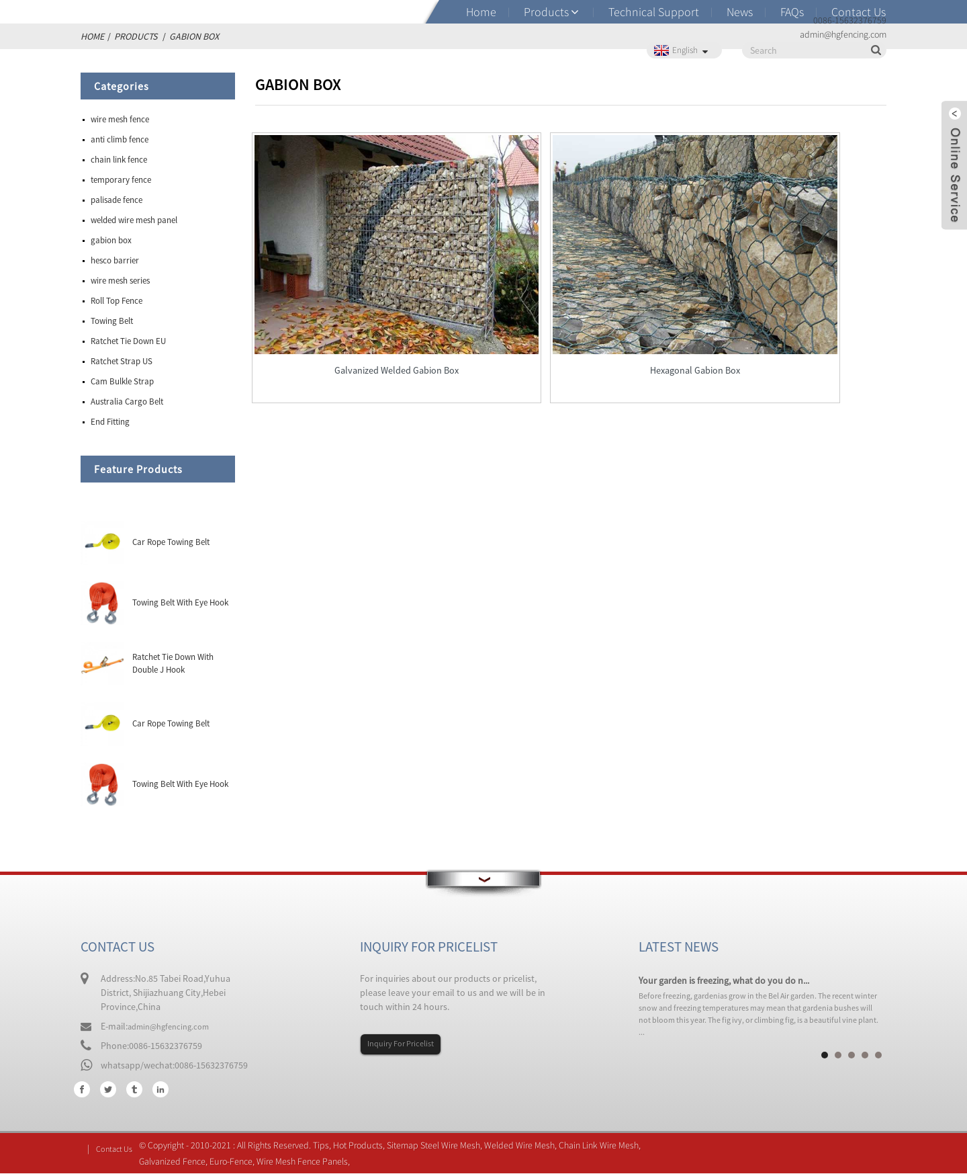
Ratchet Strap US (121, 361)
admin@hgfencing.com (174, 1026)
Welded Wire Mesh (524, 1146)
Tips (326, 1146)
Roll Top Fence (116, 300)
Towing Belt (112, 321)
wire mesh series (120, 280)
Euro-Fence (235, 1162)
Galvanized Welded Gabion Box (355, 301)
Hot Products (362, 1146)
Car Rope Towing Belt (171, 542)
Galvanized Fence (177, 1162)
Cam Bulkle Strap (122, 381)
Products (546, 11)
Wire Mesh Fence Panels (307, 1162)
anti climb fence (119, 139)
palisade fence (116, 200)
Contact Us (858, 11)
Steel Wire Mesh (455, 1146)
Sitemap (407, 1146)
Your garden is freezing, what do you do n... (724, 980)
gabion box (111, 240)
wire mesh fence (120, 119)
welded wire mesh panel (134, 220)
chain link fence (119, 159)
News (740, 11)
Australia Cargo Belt (127, 401)
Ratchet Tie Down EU (128, 341)
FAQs (792, 11)
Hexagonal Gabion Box (570, 301)
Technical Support (653, 11)
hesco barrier (115, 260)
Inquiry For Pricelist (406, 1044)
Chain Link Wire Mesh (603, 1146)
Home (481, 11)
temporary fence (121, 179)
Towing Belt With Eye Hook (180, 602)
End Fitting (110, 421)
